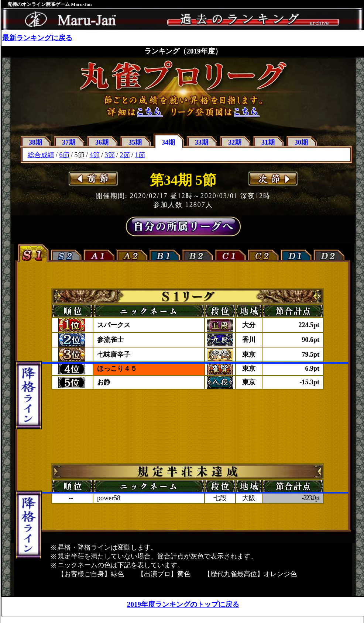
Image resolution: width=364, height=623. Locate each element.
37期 (68, 142)
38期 (35, 142)
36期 (102, 142)
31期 (268, 142)
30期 (301, 142)
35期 (135, 142)
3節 (110, 155)
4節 (95, 155)
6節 (64, 155)
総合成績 (41, 155)
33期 (201, 142)
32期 (234, 142)
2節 (125, 155)
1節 (140, 155)
